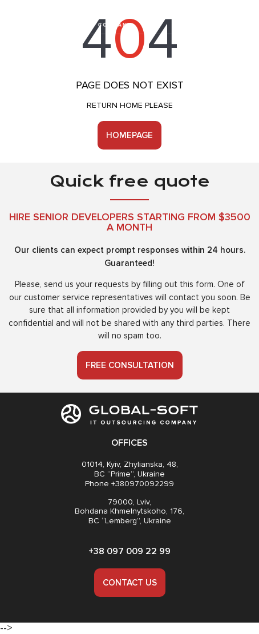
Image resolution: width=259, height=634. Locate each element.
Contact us (130, 583)
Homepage (129, 135)
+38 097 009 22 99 (129, 551)
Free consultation (130, 365)
